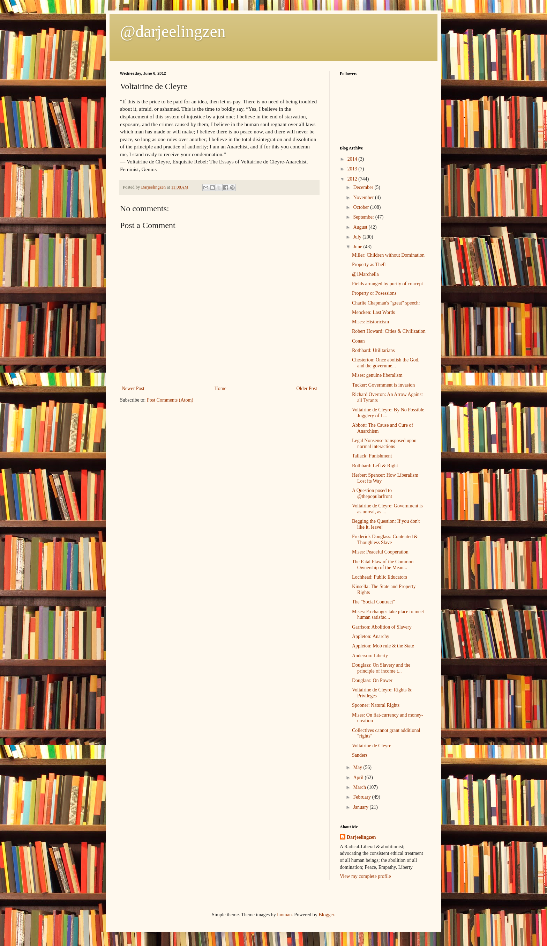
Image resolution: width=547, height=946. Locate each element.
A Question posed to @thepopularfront (372, 493)
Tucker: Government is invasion (383, 385)
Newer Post (133, 388)
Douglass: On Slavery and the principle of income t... (381, 668)
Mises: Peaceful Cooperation (380, 552)
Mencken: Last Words (373, 312)
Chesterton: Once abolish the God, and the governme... (385, 362)
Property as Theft (369, 264)
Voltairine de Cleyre (371, 745)
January (361, 807)
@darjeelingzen (173, 31)
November (364, 197)
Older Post (307, 388)
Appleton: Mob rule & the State (383, 645)
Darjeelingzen (361, 837)
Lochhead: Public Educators (379, 577)
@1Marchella (365, 274)
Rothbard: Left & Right (375, 465)
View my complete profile (365, 876)
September (364, 217)
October (361, 207)
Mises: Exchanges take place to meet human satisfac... (388, 614)
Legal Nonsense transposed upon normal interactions (384, 443)
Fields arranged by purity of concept (387, 283)
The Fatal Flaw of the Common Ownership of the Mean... (382, 564)
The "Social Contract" (373, 601)
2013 (353, 168)
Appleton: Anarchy (370, 636)
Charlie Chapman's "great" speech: (386, 303)
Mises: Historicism (370, 321)
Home (220, 388)
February (362, 797)
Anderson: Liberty (370, 655)
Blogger (326, 914)
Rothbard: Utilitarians (373, 350)
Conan (358, 341)
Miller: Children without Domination (388, 255)
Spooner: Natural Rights (375, 705)
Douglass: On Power (372, 680)
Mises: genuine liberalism (377, 375)
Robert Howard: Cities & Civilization (389, 331)
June (358, 246)
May (358, 767)
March (360, 787)
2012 (353, 179)
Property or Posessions (374, 293)
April (359, 777)
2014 (353, 159)
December (363, 187)
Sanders (359, 755)
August (360, 227)
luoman (284, 914)
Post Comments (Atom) (170, 400)
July (357, 237)
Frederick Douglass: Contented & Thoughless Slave (385, 539)
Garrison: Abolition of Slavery (382, 627)
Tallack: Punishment (372, 456)
